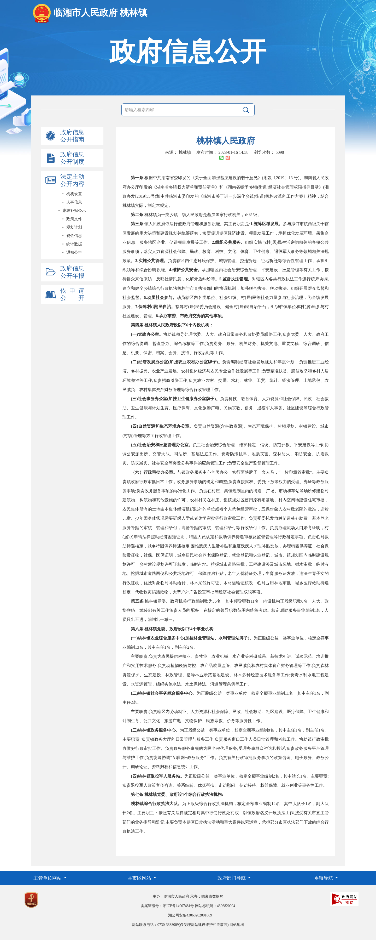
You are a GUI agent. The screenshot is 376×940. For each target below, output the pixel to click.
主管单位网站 (48, 878)
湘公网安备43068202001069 (190, 915)
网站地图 (237, 925)
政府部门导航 (232, 878)
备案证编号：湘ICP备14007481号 (167, 906)
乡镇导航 (324, 878)
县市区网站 (140, 878)
